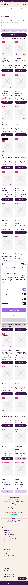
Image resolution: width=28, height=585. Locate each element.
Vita (2, 13)
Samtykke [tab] (5, 267)
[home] (7, 4)
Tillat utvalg (14, 315)
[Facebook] (8, 521)
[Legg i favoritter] (3, 54)
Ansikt (9, 13)
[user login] (17, 4)
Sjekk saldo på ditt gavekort (10, 538)
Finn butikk (6, 553)
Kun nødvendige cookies (14, 320)
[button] (25, 8)
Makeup (5, 13)
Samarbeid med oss (8, 560)
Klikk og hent (7, 491)
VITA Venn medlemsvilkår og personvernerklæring (10, 573)
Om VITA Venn (7, 570)
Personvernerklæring (9, 576)
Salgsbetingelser (8, 542)
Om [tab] (23, 267)
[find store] (14, 4)
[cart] (26, 4)
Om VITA (6, 551)
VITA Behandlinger (8, 564)
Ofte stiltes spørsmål (9, 534)
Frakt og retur (7, 536)
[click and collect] (23, 4)
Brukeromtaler (7, 545)
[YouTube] (19, 521)
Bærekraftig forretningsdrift (10, 555)
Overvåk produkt (21, 458)
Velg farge (21, 70)
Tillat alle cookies (14, 310)
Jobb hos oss (7, 558)
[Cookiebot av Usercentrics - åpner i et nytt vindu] (20, 264)
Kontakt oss (7, 532)
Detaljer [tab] (14, 267)
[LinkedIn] (15, 521)
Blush (20, 30)
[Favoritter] (20, 4)
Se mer (3, 25)
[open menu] (2, 4)
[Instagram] (11, 521)
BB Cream (14, 13)
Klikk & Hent (7, 540)
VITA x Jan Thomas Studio (10, 562)
